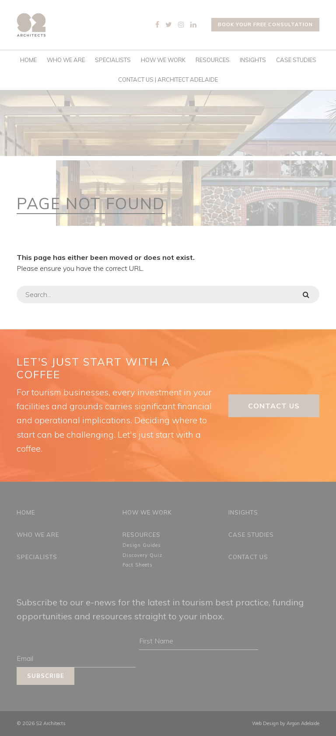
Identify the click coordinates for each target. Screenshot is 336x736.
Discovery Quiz (142, 555)
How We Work (163, 59)
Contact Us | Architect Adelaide (168, 79)
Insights (253, 59)
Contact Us (274, 405)
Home (28, 59)
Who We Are (66, 59)
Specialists (113, 59)
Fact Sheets (137, 565)
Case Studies (296, 59)
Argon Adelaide (303, 723)
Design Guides (141, 545)
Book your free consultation (265, 24)
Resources (213, 59)
